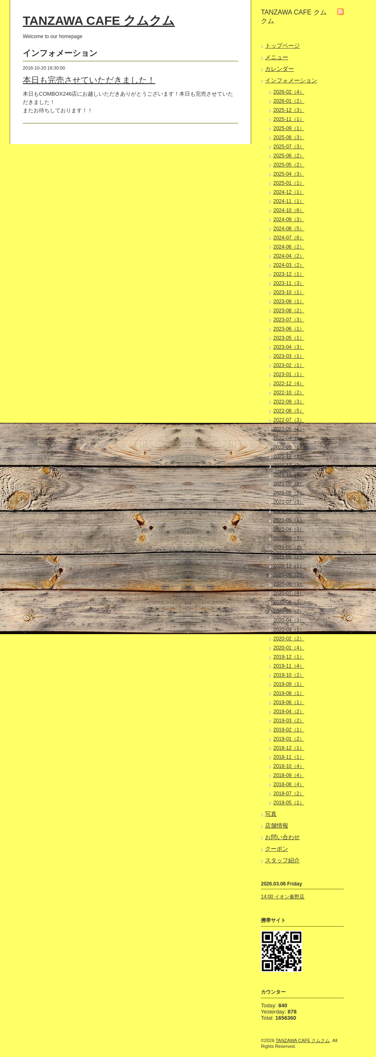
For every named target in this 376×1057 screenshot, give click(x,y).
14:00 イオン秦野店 (282, 897)
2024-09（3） (288, 219)
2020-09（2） (288, 575)
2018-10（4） (288, 766)
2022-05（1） (288, 429)
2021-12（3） (288, 456)
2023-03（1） (288, 356)
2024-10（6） (288, 210)
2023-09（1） (288, 301)
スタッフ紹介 (282, 860)
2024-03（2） (288, 265)
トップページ (282, 45)
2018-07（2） (288, 793)
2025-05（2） (288, 165)
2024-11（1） (288, 201)
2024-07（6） (288, 238)
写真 (271, 814)
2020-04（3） (288, 620)
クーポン (276, 848)
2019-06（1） (288, 702)
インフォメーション (291, 80)
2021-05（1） (288, 520)
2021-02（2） (288, 547)
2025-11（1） (288, 119)
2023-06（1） (288, 329)
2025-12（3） (288, 110)
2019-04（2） (288, 711)
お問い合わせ (282, 837)
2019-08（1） (288, 693)
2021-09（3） (288, 484)
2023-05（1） (288, 338)
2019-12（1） (288, 657)
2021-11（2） (288, 465)
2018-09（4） (288, 775)
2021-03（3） (288, 538)
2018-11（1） (288, 757)
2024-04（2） (288, 256)
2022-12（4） (288, 383)
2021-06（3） (288, 511)
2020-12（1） (288, 566)
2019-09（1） (288, 684)
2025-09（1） (288, 128)
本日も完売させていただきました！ (89, 79)
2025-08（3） (288, 137)
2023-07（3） (288, 320)
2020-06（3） (288, 602)
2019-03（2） (288, 721)
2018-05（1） (288, 803)
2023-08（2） (288, 311)
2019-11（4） (288, 666)
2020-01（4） (288, 648)
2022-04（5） (288, 438)
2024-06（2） (288, 247)
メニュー (276, 57)
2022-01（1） (288, 447)
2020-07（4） (288, 593)
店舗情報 (276, 825)
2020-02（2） (288, 639)
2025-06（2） (288, 156)
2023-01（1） (288, 374)
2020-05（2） (288, 611)
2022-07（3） (288, 420)
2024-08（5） (288, 229)
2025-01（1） (288, 183)
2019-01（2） (288, 739)
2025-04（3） (288, 174)
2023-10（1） (288, 292)
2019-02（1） (288, 730)
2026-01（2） (288, 101)
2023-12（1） (288, 274)
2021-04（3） (288, 529)
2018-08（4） (288, 784)
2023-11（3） (288, 283)
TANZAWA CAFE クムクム (99, 20)
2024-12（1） (288, 192)
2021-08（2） (288, 493)
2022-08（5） (288, 411)
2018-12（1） (288, 748)
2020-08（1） (288, 584)
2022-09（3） (288, 402)
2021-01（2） (288, 557)
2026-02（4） (288, 92)
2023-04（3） (288, 347)
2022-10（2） (288, 393)
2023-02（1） (288, 365)
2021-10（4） (288, 475)
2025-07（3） (288, 147)
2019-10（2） (288, 675)
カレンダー (279, 68)
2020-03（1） (288, 629)
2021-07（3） (288, 502)
